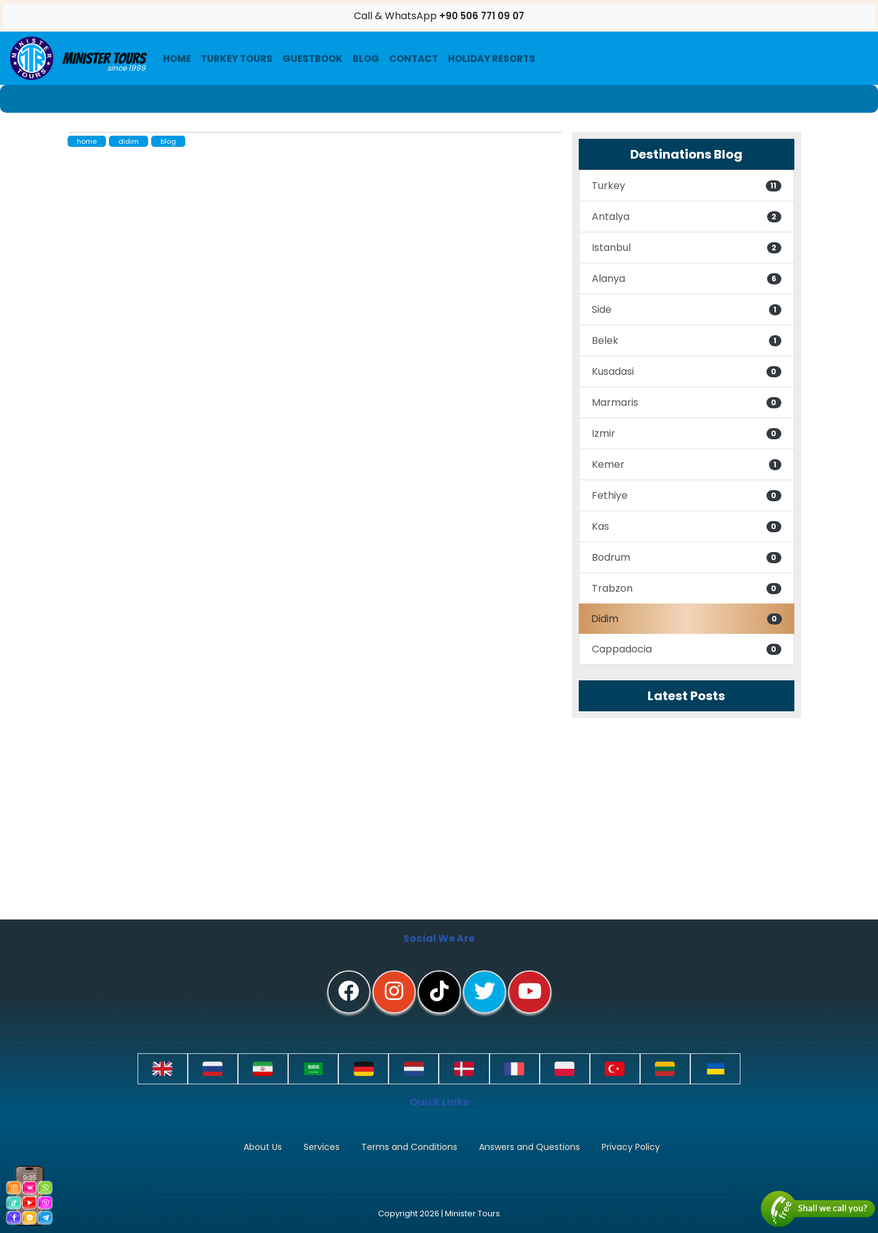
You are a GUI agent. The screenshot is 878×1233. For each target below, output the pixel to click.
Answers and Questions (529, 1147)
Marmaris (686, 402)
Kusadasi (686, 371)
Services (322, 1147)
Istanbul (686, 247)
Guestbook (313, 58)
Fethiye (686, 495)
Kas (686, 526)
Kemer (686, 464)
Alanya (686, 278)
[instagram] (394, 992)
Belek (686, 340)
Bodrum (686, 557)
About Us (263, 1147)
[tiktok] (439, 992)
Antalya (686, 216)
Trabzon (686, 588)
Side (686, 309)
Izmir (686, 433)
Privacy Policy (631, 1147)
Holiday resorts (491, 58)
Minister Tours (78, 58)
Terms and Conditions (409, 1147)
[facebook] (349, 992)
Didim (686, 619)
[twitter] (484, 992)
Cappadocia (686, 649)
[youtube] (529, 992)
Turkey (686, 185)
